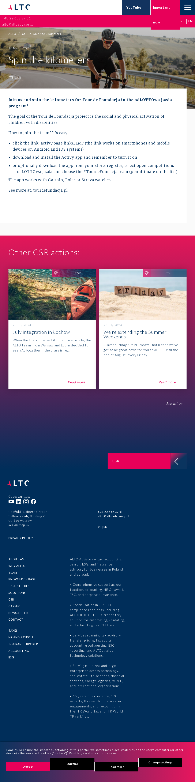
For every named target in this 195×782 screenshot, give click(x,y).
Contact (15, 617)
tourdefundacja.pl (50, 190)
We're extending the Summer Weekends (143, 329)
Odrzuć (72, 764)
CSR (11, 597)
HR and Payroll (21, 634)
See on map (16, 523)
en (190, 21)
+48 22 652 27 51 (16, 18)
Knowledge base (22, 577)
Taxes (13, 627)
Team (12, 570)
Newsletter (18, 610)
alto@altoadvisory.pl (18, 24)
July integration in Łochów (52, 329)
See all (171, 404)
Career (14, 603)
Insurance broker (23, 641)
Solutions (17, 590)
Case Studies (19, 583)
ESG (11, 654)
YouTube (133, 7)
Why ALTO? (17, 564)
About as (16, 557)
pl (182, 21)
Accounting (18, 647)
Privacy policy (20, 536)
